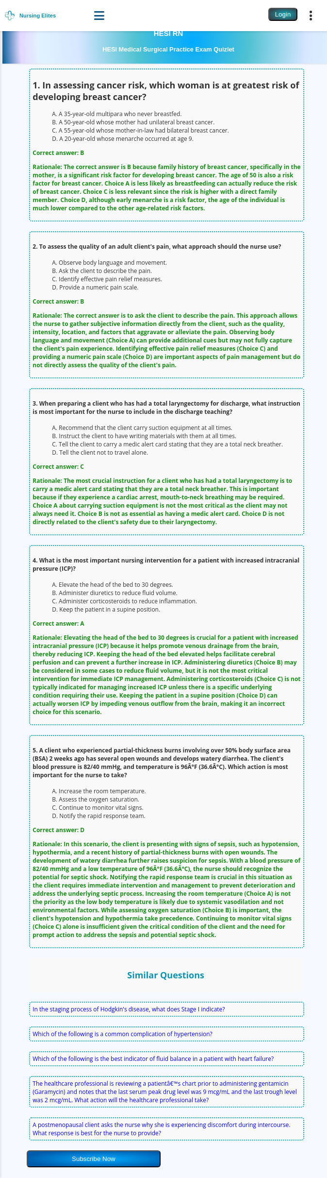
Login (283, 14)
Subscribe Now (93, 1158)
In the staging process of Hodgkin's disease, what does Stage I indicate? (129, 1009)
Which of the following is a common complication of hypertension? (122, 1034)
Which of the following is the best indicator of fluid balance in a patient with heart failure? (153, 1059)
